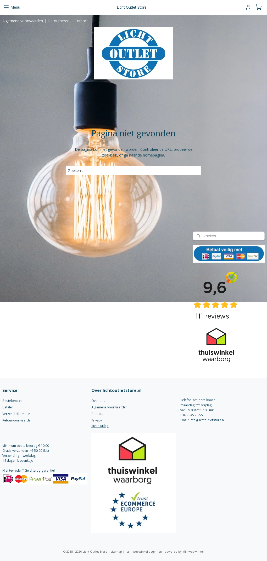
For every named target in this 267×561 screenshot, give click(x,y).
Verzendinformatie (16, 414)
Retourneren (58, 20)
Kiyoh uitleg (100, 426)
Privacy (96, 420)
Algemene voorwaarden (22, 20)
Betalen (8, 407)
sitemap (116, 551)
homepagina (153, 155)
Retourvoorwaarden (17, 420)
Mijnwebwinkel (193, 551)
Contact (81, 20)
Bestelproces (12, 400)
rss (127, 551)
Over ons (98, 400)
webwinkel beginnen (147, 551)
